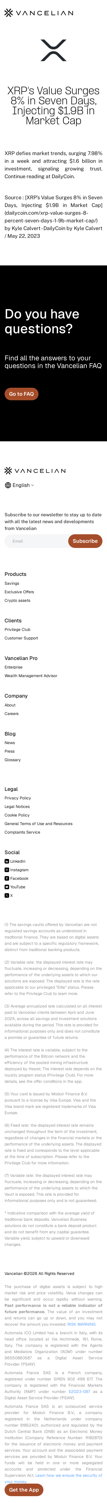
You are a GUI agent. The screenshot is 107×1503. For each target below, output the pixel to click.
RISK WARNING (81, 1324)
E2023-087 (79, 1391)
